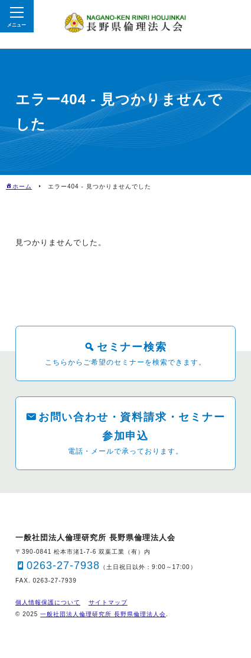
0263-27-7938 (63, 565)
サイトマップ (108, 602)
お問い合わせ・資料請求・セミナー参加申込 (132, 426)
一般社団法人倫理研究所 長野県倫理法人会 (103, 614)
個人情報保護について (47, 602)
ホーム (22, 186)
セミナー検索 (132, 347)
